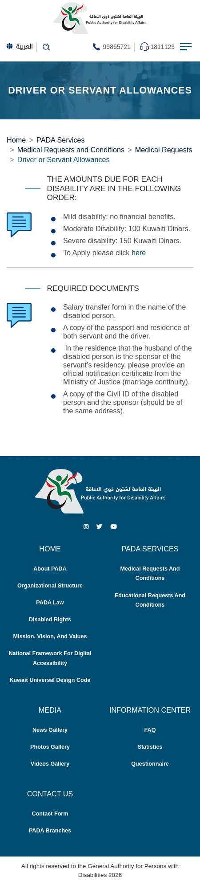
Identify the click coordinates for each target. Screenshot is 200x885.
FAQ (150, 730)
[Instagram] (86, 527)
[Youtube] (113, 527)
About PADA (50, 569)
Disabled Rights (50, 619)
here (139, 253)
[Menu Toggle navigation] (186, 47)
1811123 (162, 46)
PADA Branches (50, 831)
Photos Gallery (50, 747)
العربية (20, 47)
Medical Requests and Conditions (70, 150)
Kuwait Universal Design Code (50, 680)
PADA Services (60, 140)
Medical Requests (163, 150)
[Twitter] (99, 527)
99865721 (117, 46)
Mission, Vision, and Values (50, 636)
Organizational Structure (50, 586)
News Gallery (50, 730)
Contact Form (50, 814)
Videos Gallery (50, 764)
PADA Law (50, 603)
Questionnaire (150, 764)
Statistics (150, 747)
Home (16, 140)
